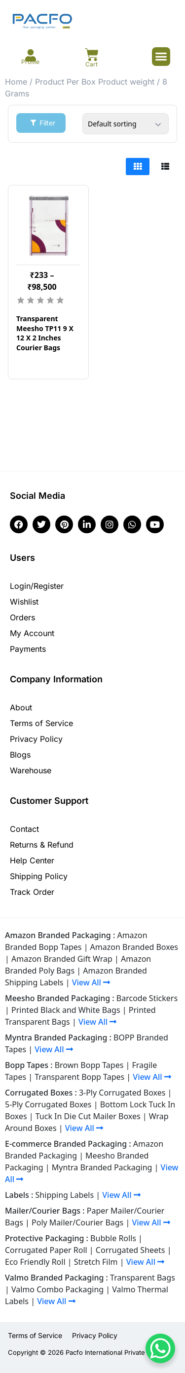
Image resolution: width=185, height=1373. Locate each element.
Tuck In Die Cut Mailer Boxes (88, 1116)
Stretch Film (96, 1261)
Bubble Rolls (113, 1238)
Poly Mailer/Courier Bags (77, 1222)
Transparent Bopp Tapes (79, 1076)
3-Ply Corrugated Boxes (122, 1092)
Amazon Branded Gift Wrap (61, 958)
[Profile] (30, 55)
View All (91, 982)
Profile (30, 61)
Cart (91, 64)
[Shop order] (125, 123)
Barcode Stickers (147, 998)
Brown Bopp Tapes (89, 1065)
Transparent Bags (142, 1277)
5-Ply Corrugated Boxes (48, 1104)
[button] (161, 56)
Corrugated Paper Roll (46, 1250)
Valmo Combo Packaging (57, 1289)
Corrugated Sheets (130, 1250)
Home (16, 82)
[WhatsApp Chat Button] (160, 1348)
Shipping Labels (65, 1195)
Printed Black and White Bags (65, 1010)
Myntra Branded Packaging (102, 1167)
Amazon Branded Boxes (134, 947)
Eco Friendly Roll (35, 1261)
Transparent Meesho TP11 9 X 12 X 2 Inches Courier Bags (45, 333)
